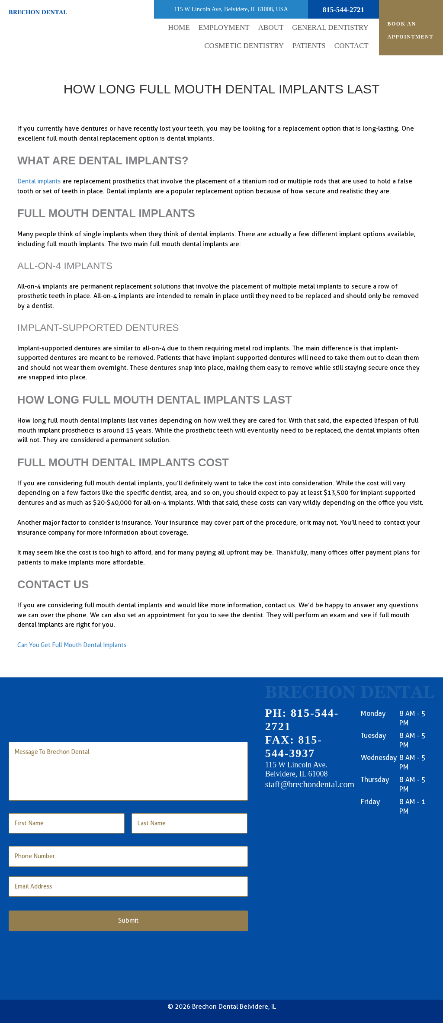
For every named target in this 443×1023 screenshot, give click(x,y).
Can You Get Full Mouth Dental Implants (76, 645)
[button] (271, 28)
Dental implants (40, 181)
